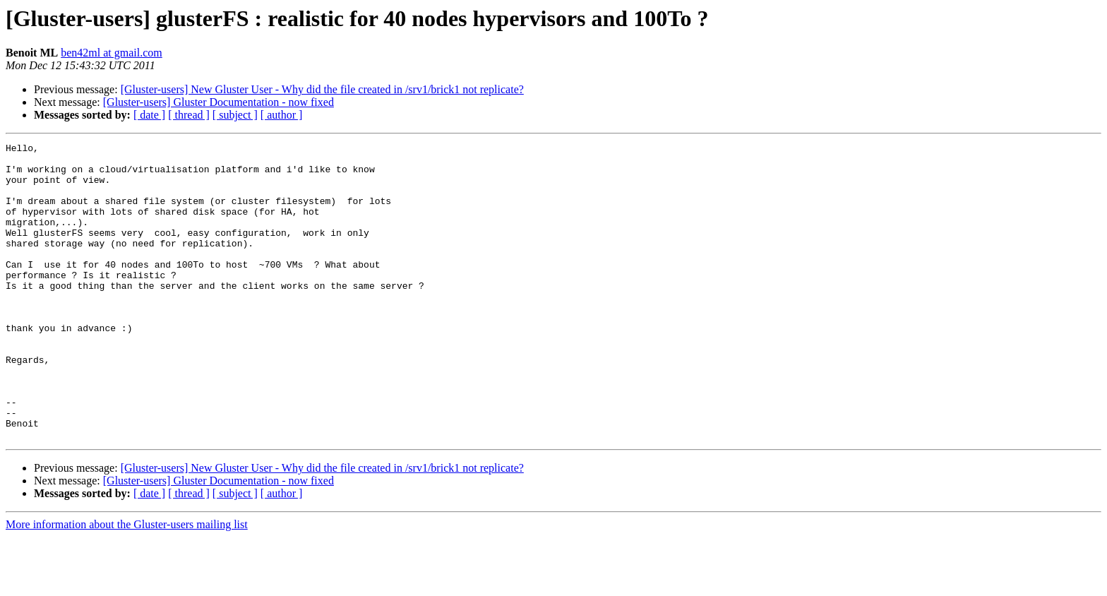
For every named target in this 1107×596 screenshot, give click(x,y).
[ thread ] (189, 115)
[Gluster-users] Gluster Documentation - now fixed (218, 102)
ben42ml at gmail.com (111, 53)
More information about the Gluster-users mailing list (127, 584)
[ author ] (282, 115)
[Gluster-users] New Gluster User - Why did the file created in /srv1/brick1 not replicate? (322, 89)
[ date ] (149, 115)
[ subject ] (235, 115)
